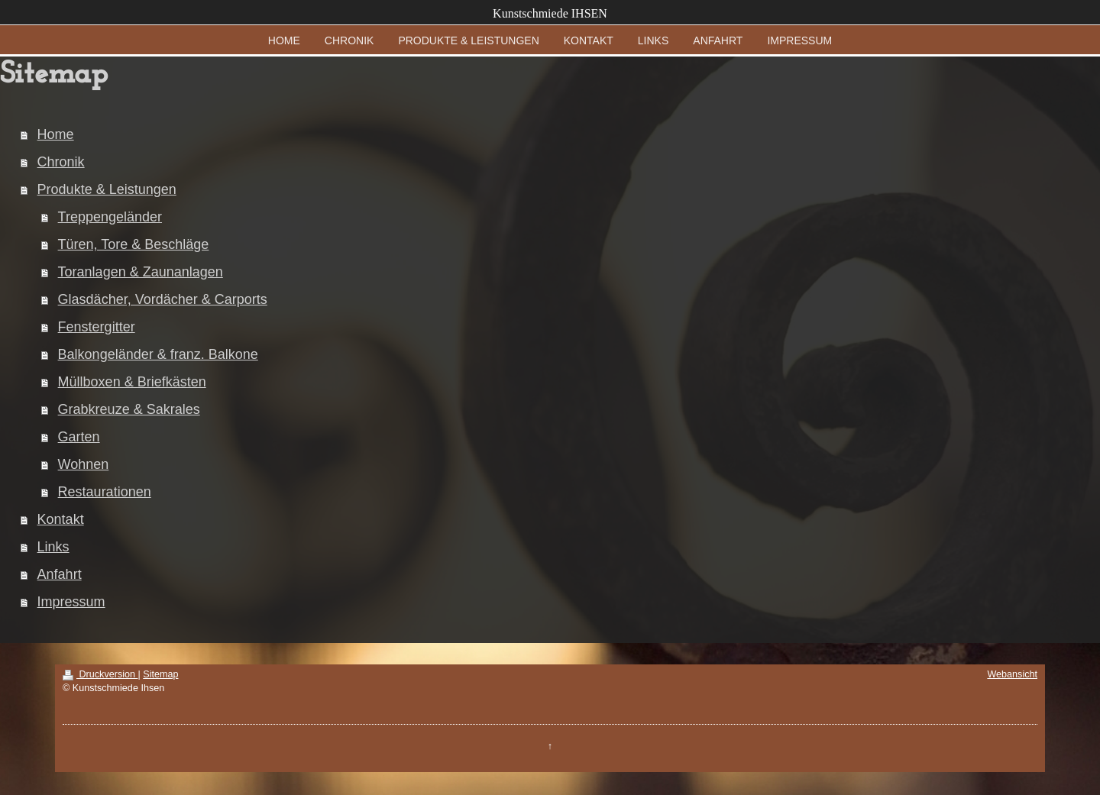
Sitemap (160, 674)
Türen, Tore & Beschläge (133, 244)
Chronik (61, 162)
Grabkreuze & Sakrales (129, 409)
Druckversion (100, 674)
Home (55, 134)
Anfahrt (59, 574)
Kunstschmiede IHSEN (550, 13)
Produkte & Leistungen (106, 189)
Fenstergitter (96, 326)
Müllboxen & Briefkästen (132, 381)
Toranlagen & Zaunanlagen (140, 272)
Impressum (71, 601)
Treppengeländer (110, 217)
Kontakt (60, 519)
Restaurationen (104, 491)
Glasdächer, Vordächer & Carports (162, 299)
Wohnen (83, 464)
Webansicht (1012, 674)
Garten (79, 436)
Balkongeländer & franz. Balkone (158, 354)
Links (53, 546)
